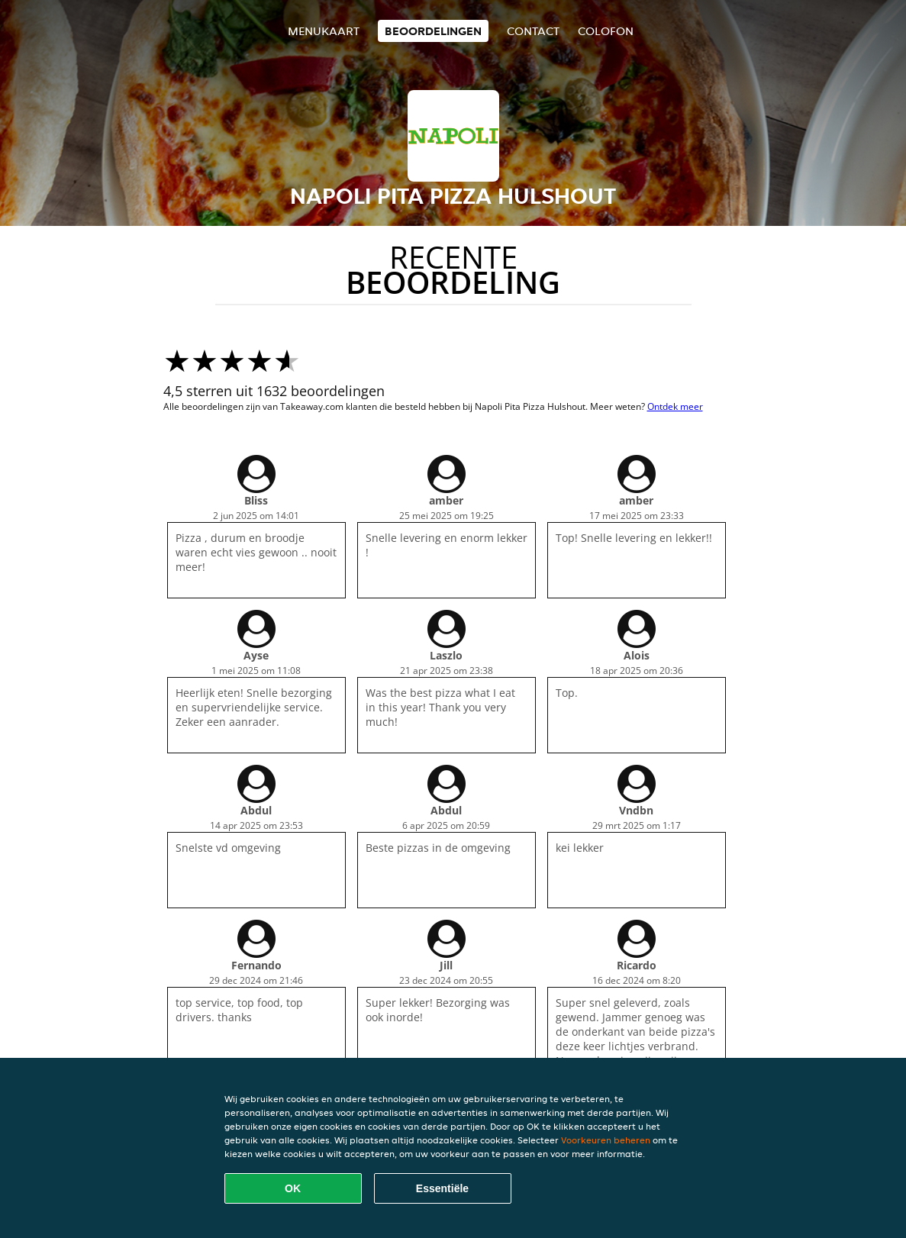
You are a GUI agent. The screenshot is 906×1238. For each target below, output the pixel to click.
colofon (606, 31)
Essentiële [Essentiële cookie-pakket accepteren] (442, 1188)
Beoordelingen (433, 31)
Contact (533, 31)
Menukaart (323, 31)
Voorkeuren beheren (605, 1140)
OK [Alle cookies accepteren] (293, 1188)
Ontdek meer (675, 406)
